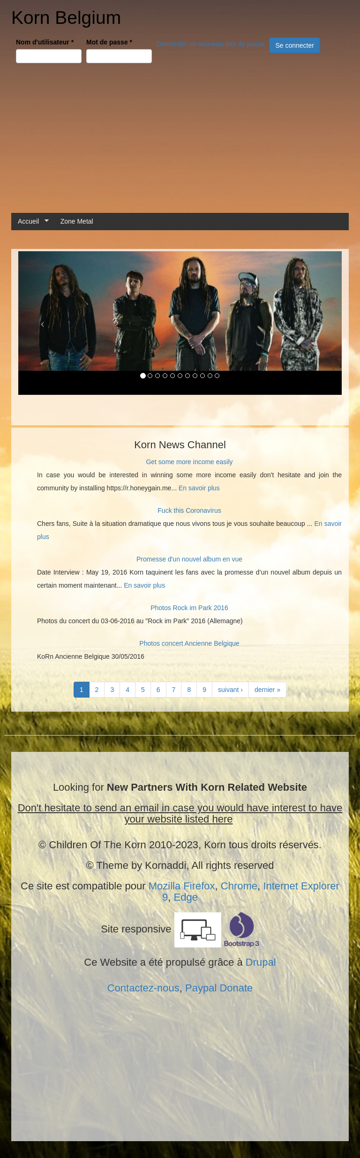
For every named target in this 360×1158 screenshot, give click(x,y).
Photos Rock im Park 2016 (189, 608)
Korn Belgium (66, 17)
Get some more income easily (189, 462)
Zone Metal (76, 221)
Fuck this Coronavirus (189, 510)
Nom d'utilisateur (45, 42)
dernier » (267, 689)
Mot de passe (109, 42)
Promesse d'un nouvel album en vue (189, 559)
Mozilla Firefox (182, 886)
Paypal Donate (219, 988)
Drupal (261, 962)
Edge (186, 897)
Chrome (239, 886)
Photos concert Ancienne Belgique (189, 643)
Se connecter (294, 45)
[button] (42, 323)
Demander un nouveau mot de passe (210, 44)
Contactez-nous (143, 988)
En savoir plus (199, 488)
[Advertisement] (180, 138)
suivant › (230, 689)
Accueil (30, 222)
